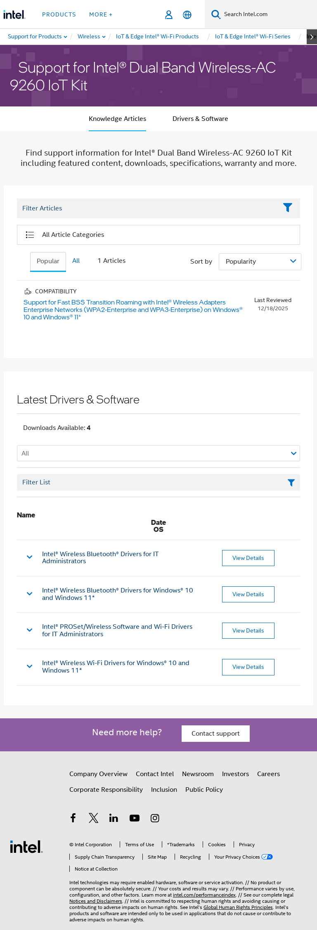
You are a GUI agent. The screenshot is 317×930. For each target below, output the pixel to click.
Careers (268, 774)
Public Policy (204, 790)
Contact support (216, 733)
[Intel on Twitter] (94, 819)
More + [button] (101, 14)
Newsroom (198, 774)
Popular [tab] (48, 261)
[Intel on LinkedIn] (114, 819)
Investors (235, 774)
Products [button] (59, 14)
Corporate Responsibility (106, 790)
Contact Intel (155, 774)
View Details (248, 558)
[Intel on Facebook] (73, 819)
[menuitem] (89, 36)
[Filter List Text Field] (147, 209)
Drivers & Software (200, 119)
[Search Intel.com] (269, 14)
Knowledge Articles (117, 119)
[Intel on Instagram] (155, 819)
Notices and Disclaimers (95, 901)
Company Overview (98, 774)
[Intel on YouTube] (135, 819)
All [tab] (76, 261)
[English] (187, 14)
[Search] (216, 14)
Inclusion (164, 790)
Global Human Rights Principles (238, 907)
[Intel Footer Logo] (26, 846)
